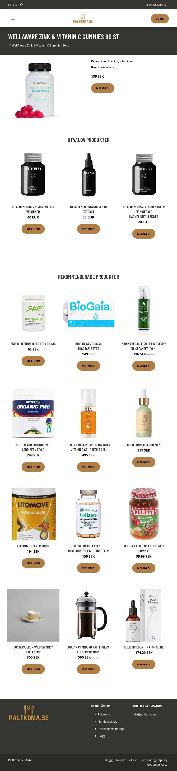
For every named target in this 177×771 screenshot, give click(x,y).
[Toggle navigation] (12, 18)
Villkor (133, 760)
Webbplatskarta (157, 764)
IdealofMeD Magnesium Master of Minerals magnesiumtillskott (144, 211)
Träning (113, 61)
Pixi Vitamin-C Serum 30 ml (143, 445)
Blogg (101, 736)
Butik (160, 18)
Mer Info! (102, 88)
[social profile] (21, 4)
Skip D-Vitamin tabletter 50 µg (33, 344)
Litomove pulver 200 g (33, 546)
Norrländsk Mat (108, 721)
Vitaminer (126, 61)
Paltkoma (104, 714)
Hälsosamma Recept (111, 729)
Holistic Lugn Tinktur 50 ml (144, 647)
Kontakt (120, 760)
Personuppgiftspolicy (153, 760)
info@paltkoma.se (156, 4)
